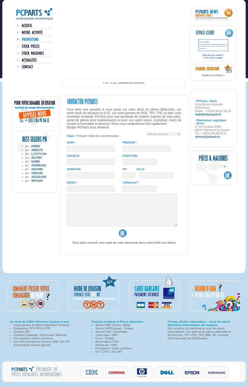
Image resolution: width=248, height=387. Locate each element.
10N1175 (37, 149)
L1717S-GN (38, 153)
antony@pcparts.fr (207, 136)
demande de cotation (131, 83)
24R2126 (37, 173)
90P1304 (37, 180)
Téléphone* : (130, 182)
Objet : (71, 135)
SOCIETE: (73, 155)
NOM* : (71, 142)
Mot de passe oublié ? (213, 55)
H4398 (35, 146)
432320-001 (38, 176)
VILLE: (140, 169)
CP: (124, 169)
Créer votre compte (213, 57)
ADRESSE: (74, 169)
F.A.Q (113, 83)
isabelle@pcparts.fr (208, 114)
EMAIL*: (72, 182)
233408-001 (38, 165)
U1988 (35, 161)
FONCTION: (130, 155)
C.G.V (106, 83)
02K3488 (37, 169)
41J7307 (36, 157)
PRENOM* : (130, 142)
